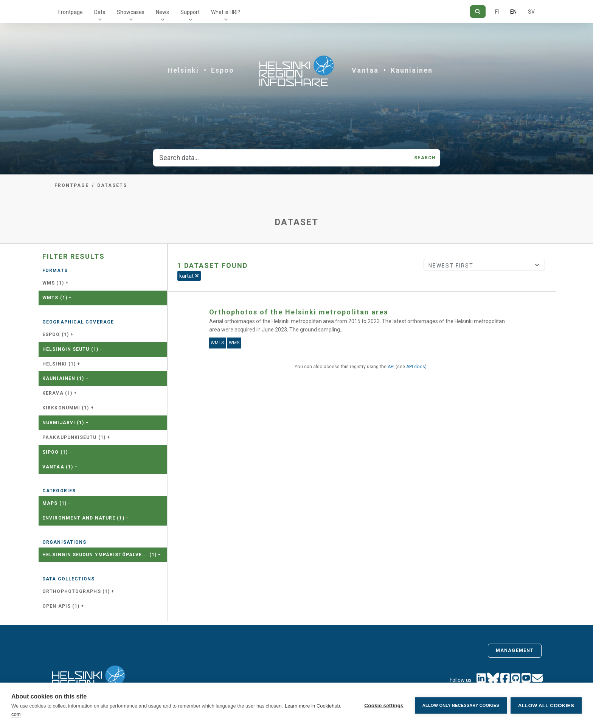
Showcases (130, 12)
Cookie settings (384, 705)
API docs (415, 366)
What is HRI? (225, 12)
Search (425, 157)
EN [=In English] (513, 12)
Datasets (112, 185)
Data (100, 12)
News (162, 12)
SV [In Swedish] (531, 12)
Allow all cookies (546, 705)
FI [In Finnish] (497, 12)
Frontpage (70, 12)
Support (190, 12)
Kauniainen (412, 70)
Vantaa (365, 70)
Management (515, 650)
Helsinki (183, 70)
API (391, 366)
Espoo (222, 70)
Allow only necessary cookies (460, 705)
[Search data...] (281, 157)
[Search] (478, 11)
